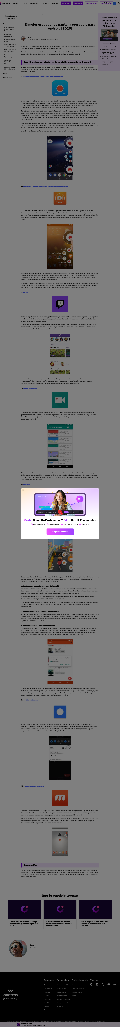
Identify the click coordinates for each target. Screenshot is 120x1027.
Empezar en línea (60, 532)
